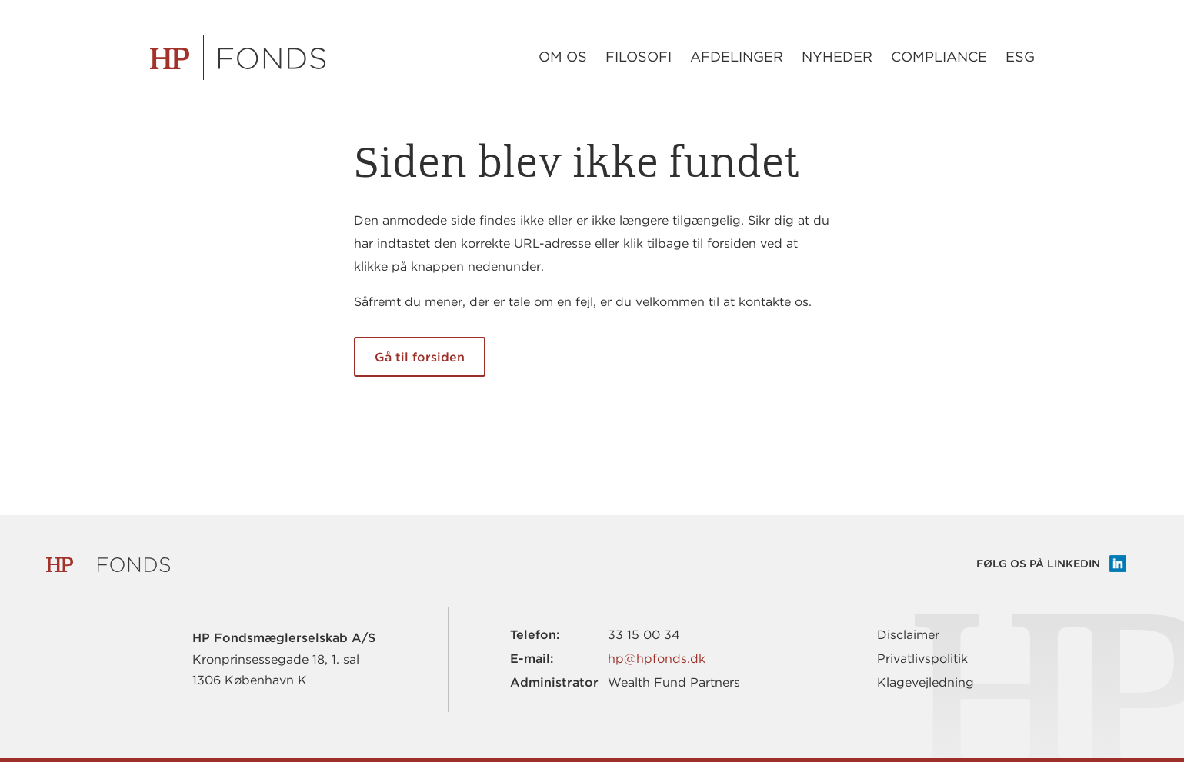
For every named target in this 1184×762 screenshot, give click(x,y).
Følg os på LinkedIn (1038, 563)
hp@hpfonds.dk (656, 658)
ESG (1020, 57)
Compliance (939, 57)
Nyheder (837, 57)
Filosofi (638, 57)
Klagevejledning (925, 682)
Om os (563, 57)
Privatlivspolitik (922, 658)
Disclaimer (908, 634)
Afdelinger (736, 57)
